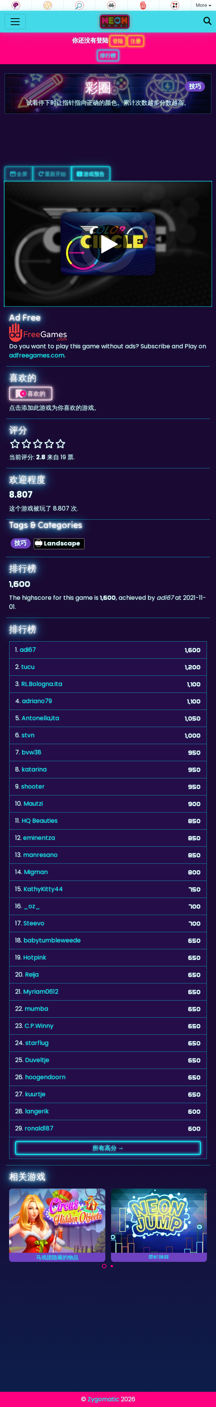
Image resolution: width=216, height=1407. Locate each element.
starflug (37, 1043)
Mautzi (33, 803)
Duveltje (37, 1060)
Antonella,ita (40, 718)
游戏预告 (91, 174)
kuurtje (35, 1094)
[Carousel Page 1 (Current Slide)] (104, 1266)
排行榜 (108, 55)
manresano (40, 855)
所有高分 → (108, 1148)
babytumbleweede (52, 940)
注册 (135, 41)
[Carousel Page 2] (112, 1266)
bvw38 (31, 752)
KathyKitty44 (43, 889)
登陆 (118, 41)
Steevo (33, 923)
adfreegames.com (36, 355)
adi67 (28, 649)
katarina (34, 769)
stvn (28, 735)
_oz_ (31, 906)
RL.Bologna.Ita (41, 684)
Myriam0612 (40, 991)
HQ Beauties (40, 820)
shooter (33, 786)
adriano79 (37, 701)
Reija (32, 974)
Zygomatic (103, 1399)
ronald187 (39, 1128)
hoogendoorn (45, 1077)
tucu (27, 666)
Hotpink (34, 957)
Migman (36, 872)
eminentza (39, 837)
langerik (37, 1111)
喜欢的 (30, 393)
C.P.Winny (39, 1025)
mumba (36, 1008)
